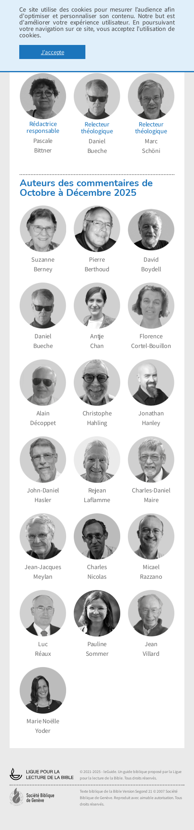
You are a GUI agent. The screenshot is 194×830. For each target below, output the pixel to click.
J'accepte (52, 52)
